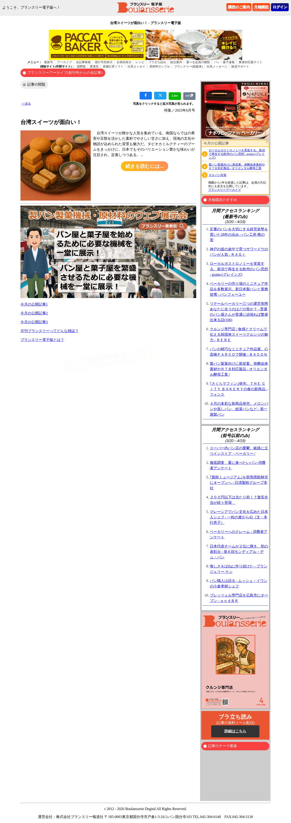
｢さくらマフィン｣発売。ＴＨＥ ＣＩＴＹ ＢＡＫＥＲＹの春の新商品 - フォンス (238, 389)
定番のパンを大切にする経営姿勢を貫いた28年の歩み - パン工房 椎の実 (239, 234)
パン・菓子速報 (224, 62)
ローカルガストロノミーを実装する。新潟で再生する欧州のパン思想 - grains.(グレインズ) (237, 154)
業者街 (94, 66)
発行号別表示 (104, 62)
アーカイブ (64, 62)
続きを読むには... (144, 166)
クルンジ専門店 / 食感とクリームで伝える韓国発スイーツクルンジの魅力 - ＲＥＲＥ (239, 334)
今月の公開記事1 (34, 304)
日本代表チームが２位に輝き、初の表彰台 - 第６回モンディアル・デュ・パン (239, 551)
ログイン (280, 7)
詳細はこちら (235, 731)
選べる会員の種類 (198, 62)
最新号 (48, 62)
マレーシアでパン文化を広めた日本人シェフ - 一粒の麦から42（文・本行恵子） (239, 517)
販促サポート (240, 66)
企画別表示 (124, 62)
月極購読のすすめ (222, 200)
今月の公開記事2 (34, 313)
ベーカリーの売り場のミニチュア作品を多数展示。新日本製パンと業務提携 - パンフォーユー (239, 289)
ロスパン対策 (217, 175)
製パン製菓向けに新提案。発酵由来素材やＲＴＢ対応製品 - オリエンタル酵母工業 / (239, 369)
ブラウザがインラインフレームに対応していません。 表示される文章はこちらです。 (235, 110)
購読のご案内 (239, 7)
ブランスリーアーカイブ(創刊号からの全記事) (65, 73)
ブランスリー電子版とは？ (42, 340)
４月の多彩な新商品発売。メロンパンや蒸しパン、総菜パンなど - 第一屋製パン (239, 409)
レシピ (139, 62)
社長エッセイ (136, 66)
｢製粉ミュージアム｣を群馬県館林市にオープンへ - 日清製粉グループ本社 (239, 482)
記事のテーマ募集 (222, 746)
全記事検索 (83, 62)
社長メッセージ (217, 66)
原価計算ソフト (113, 66)
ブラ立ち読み (157, 62)
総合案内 (176, 62)
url (189, 95)
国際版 (81, 66)
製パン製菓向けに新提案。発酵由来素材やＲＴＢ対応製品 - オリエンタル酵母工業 (237, 166)
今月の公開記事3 (34, 322)
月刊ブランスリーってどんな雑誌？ (49, 331)
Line (175, 95)
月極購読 (261, 7)
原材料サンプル (159, 66)
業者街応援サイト (250, 62)
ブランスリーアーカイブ (224, 189)
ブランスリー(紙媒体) (188, 66)
